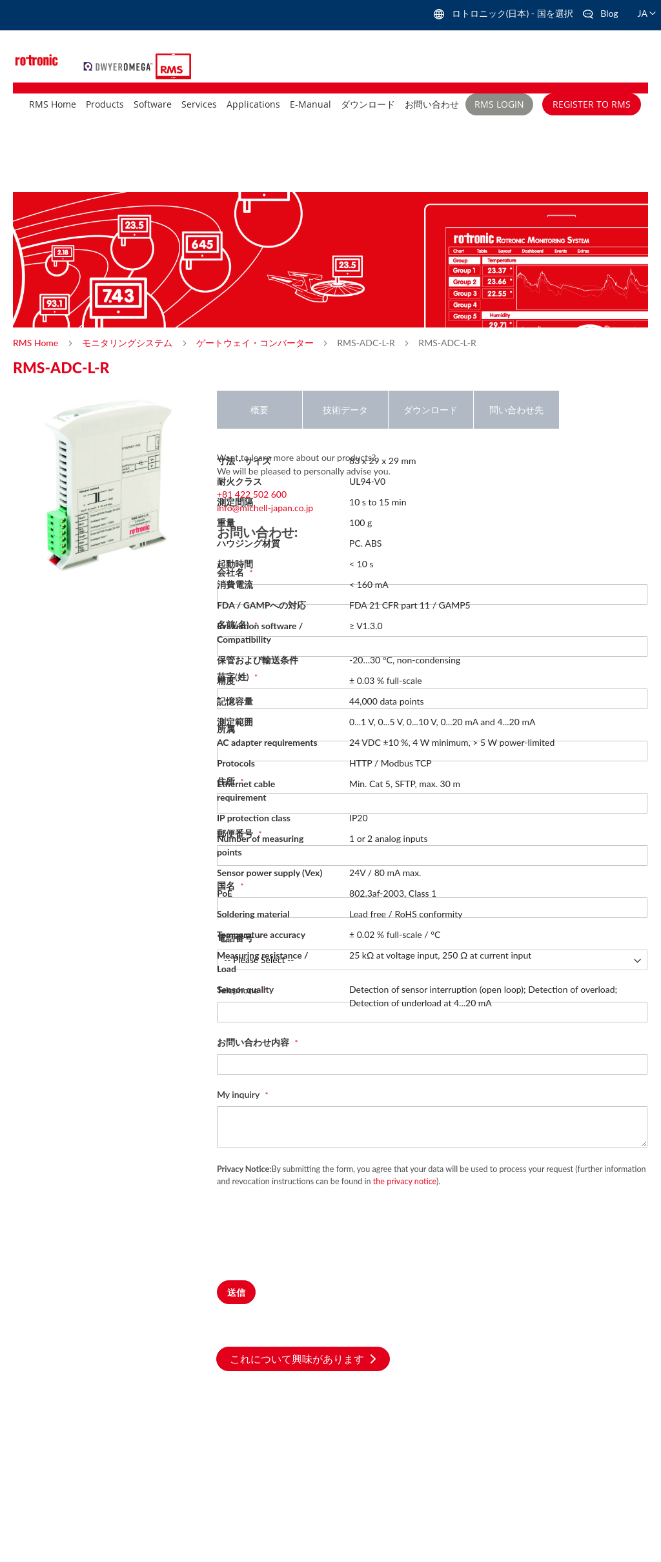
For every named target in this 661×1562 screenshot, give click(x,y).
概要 (259, 409)
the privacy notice (404, 1181)
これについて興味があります (303, 1358)
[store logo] (119, 65)
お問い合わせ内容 (254, 1042)
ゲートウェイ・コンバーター (256, 342)
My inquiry (239, 1094)
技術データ (345, 409)
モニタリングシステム (128, 342)
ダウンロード (430, 409)
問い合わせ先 (516, 409)
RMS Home (37, 342)
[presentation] (315, 1242)
